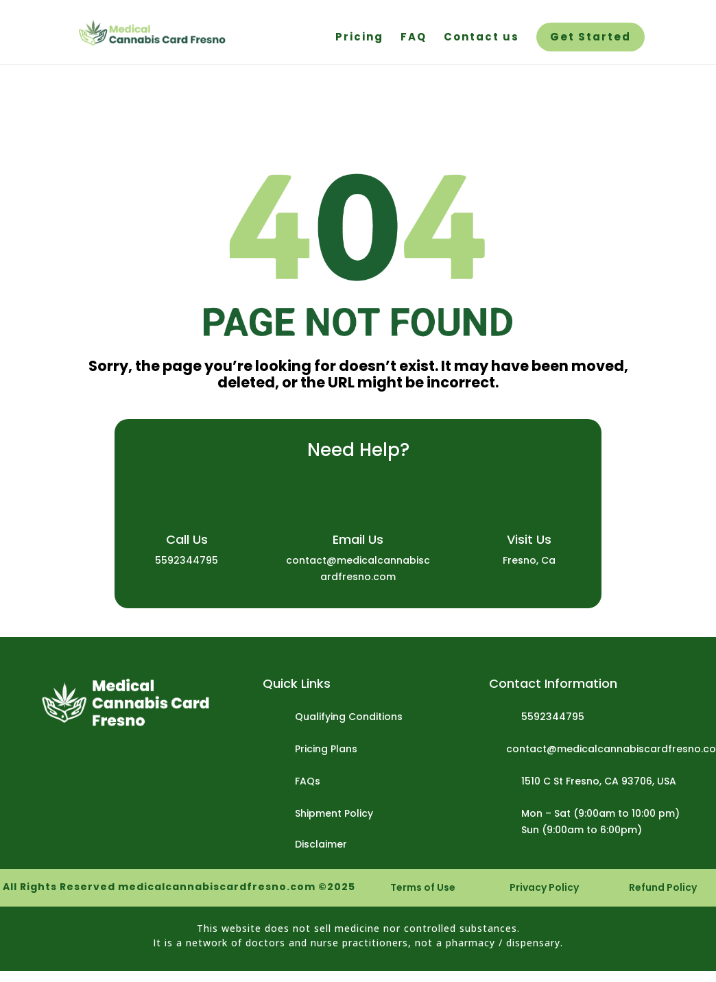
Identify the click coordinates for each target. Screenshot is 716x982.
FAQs (307, 781)
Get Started (590, 38)
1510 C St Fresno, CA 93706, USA (598, 781)
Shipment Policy (334, 813)
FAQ (414, 38)
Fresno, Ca (529, 560)
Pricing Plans (326, 749)
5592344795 (186, 560)
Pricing (359, 38)
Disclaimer (321, 844)
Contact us (481, 38)
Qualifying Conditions (349, 716)
